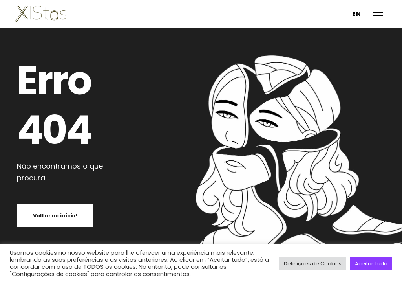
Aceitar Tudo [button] (371, 263)
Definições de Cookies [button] (313, 263)
